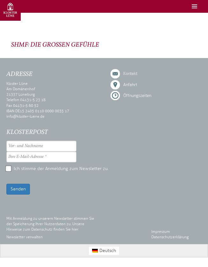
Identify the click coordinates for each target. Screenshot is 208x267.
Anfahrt (130, 84)
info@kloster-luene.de (25, 116)
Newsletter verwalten (24, 237)
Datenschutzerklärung (170, 237)
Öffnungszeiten (137, 95)
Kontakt (130, 73)
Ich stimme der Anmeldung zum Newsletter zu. (57, 169)
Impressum (160, 231)
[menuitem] (104, 251)
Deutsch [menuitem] (107, 250)
